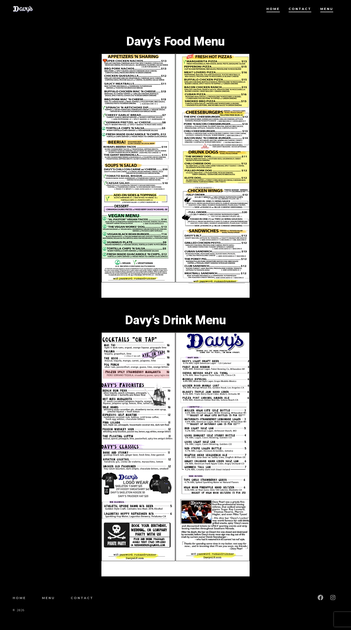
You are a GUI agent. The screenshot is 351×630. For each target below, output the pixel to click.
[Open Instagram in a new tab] (333, 597)
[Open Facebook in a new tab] (320, 597)
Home (273, 9)
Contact (300, 9)
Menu (326, 9)
